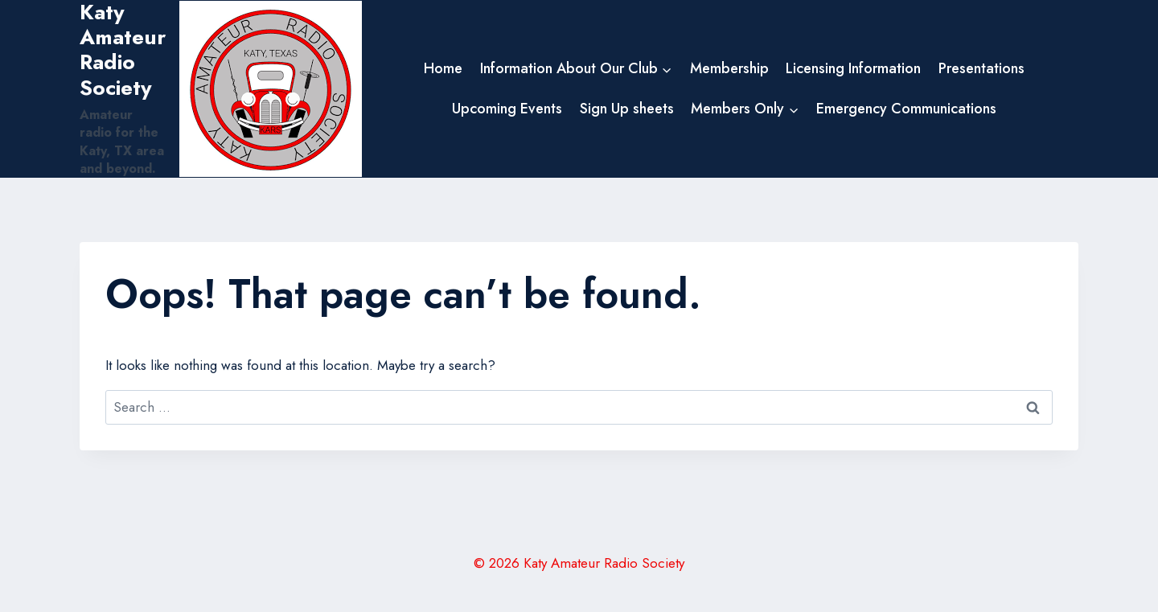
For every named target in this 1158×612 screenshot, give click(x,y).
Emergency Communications (906, 108)
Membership (729, 68)
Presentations (981, 68)
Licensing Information (853, 68)
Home (443, 68)
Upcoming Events (507, 108)
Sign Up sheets (627, 108)
